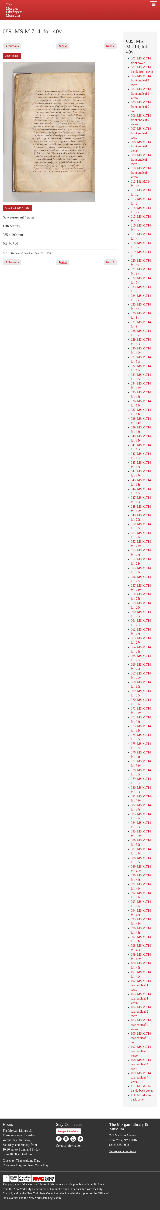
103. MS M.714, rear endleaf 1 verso (141, 998)
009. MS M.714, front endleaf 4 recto (141, 159)
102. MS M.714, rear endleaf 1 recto (141, 985)
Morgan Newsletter (68, 1131)
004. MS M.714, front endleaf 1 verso (141, 94)
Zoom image (12, 55)
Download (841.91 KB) (17, 208)
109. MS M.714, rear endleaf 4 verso (141, 1077)
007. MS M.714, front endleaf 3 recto (141, 133)
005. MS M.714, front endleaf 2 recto (141, 107)
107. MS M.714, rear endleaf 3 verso (141, 1051)
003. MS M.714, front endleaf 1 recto (141, 80)
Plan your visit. (38, 23)
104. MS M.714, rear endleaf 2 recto (141, 1011)
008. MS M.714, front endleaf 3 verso (141, 146)
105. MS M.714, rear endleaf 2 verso (141, 1025)
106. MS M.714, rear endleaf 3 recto (141, 1038)
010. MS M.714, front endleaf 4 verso (141, 173)
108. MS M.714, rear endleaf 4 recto (141, 1064)
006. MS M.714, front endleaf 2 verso (141, 120)
